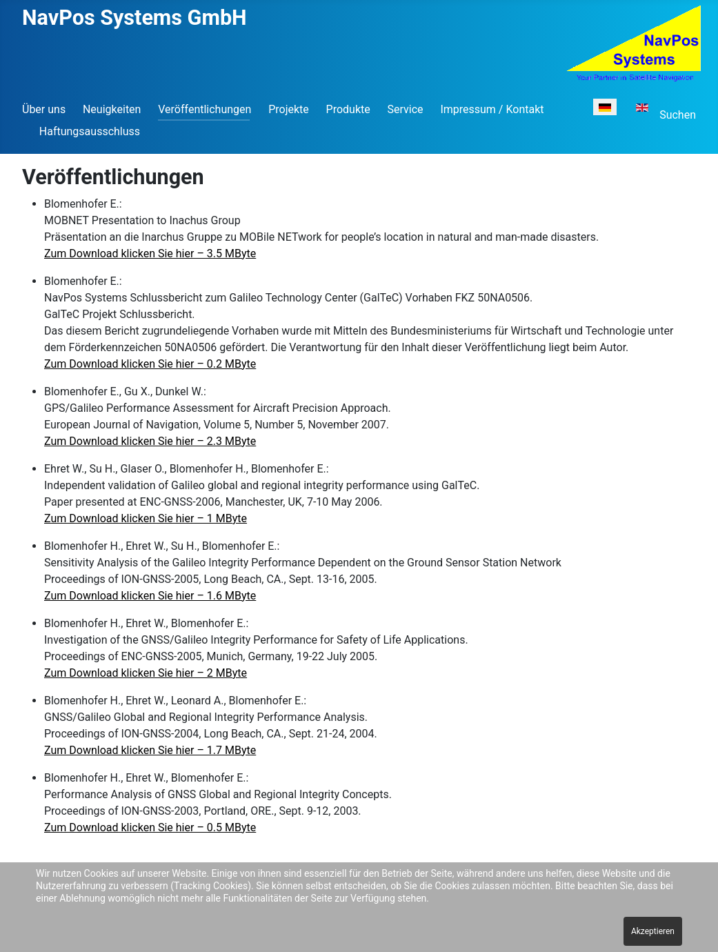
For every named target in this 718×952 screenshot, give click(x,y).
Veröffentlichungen (204, 109)
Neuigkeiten (112, 109)
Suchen (677, 114)
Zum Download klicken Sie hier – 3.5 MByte (150, 253)
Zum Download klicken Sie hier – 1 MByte (145, 518)
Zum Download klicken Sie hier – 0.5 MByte (150, 827)
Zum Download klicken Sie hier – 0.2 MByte (150, 363)
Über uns (44, 109)
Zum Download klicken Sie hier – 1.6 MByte (150, 595)
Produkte (348, 109)
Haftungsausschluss (89, 131)
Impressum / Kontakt (492, 109)
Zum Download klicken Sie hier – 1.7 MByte (150, 750)
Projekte (288, 109)
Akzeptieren (653, 931)
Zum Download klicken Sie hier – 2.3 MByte (150, 441)
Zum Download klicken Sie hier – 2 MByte (145, 673)
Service (405, 109)
